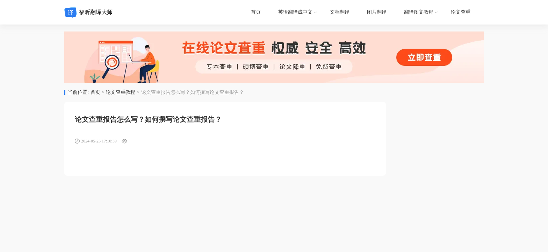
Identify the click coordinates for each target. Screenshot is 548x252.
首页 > (97, 92)
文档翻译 (339, 12)
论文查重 (460, 12)
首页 (256, 12)
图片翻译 (377, 12)
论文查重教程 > (122, 92)
